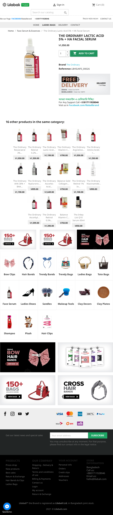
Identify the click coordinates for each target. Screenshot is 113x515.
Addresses (64, 476)
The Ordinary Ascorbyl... (34, 216)
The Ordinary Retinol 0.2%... (34, 150)
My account (38, 490)
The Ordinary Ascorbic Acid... (49, 183)
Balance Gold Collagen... (63, 182)
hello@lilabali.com (97, 479)
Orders (62, 468)
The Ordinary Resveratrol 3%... (19, 150)
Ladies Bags (12, 484)
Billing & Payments (41, 478)
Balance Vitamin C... (63, 216)
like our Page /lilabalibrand (16, 18)
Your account (68, 460)
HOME (36, 24)
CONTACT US (105, 18)
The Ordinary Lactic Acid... (49, 148)
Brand (62, 64)
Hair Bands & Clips (15, 480)
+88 (42, 18)
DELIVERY (63, 24)
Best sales (11, 472)
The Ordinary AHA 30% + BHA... (19, 183)
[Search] (49, 12)
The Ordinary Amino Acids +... (93, 150)
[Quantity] (62, 53)
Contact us (37, 482)
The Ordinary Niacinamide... (94, 182)
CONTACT (75, 24)
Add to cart (83, 53)
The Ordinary (73, 64)
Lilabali (22, 503)
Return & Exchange (15, 476)
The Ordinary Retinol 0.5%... (49, 217)
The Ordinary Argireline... (78, 148)
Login (35, 486)
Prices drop (11, 465)
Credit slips (64, 472)
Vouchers (63, 480)
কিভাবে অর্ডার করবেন (90, 18)
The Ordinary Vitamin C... (63, 148)
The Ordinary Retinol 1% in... (78, 183)
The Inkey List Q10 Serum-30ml (79, 217)
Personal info (65, 464)
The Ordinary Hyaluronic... (34, 182)
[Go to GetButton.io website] (7, 512)
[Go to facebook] (7, 506)
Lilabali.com (60, 509)
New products (13, 468)
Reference (65, 68)
